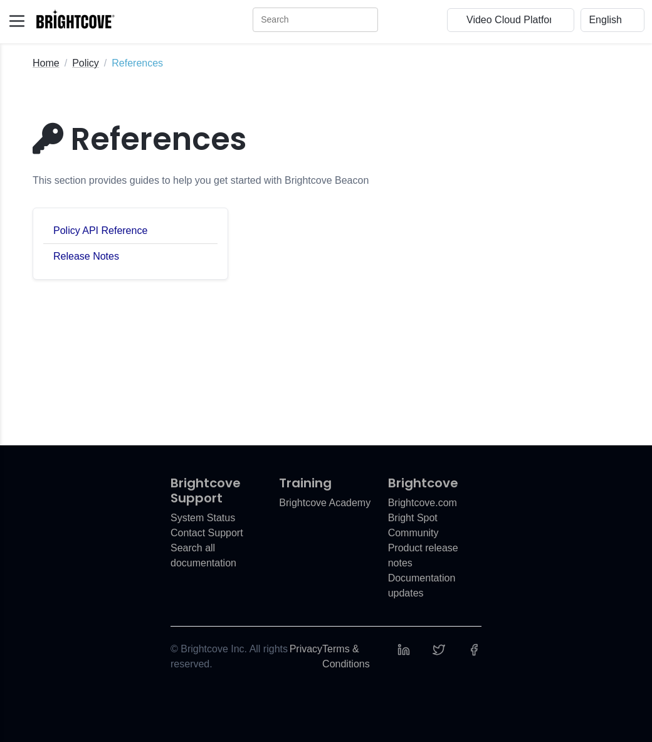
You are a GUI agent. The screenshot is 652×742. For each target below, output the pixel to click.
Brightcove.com (422, 502)
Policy (85, 63)
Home (46, 63)
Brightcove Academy (325, 502)
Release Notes (86, 256)
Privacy (306, 649)
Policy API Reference (100, 230)
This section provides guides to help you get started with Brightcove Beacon (201, 180)
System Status (203, 517)
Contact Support (207, 532)
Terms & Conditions (346, 656)
